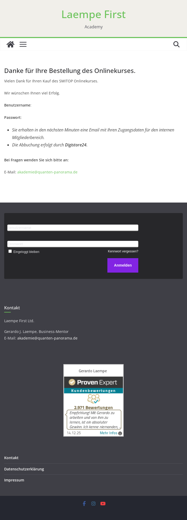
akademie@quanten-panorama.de (47, 171)
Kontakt (11, 457)
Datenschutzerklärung (24, 468)
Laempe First (93, 14)
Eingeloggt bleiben (23, 252)
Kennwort (15, 244)
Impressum (14, 479)
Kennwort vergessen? (123, 251)
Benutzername (19, 228)
